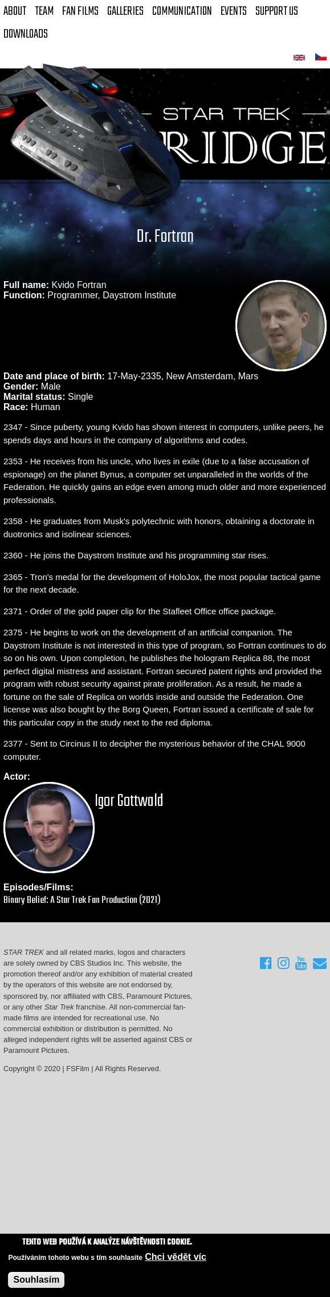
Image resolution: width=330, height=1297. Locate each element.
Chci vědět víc (175, 1257)
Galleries (125, 11)
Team (44, 11)
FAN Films (80, 11)
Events (234, 11)
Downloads (25, 34)
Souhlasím (36, 1280)
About (14, 11)
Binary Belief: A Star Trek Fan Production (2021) (82, 900)
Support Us (276, 11)
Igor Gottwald (129, 801)
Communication (182, 11)
